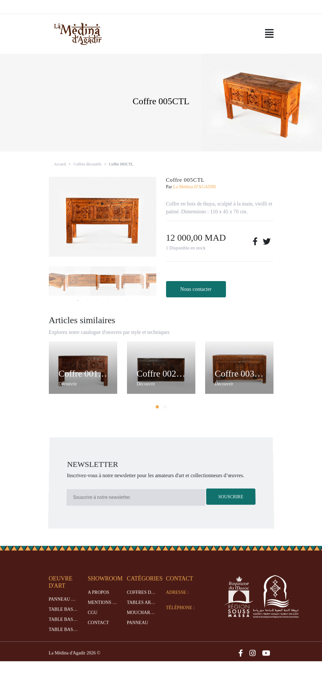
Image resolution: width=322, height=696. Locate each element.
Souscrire (230, 496)
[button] (157, 414)
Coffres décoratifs (88, 164)
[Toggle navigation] (269, 34)
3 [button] (97, 300)
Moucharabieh (141, 619)
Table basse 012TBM (63, 626)
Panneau (137, 629)
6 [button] (127, 300)
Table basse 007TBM (63, 616)
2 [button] (88, 300)
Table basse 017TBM (63, 636)
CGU (93, 619)
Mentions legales (102, 609)
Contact (98, 629)
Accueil (60, 164)
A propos (98, 599)
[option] (102, 217)
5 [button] (117, 300)
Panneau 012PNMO (63, 606)
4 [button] (107, 300)
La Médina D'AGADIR (194, 186)
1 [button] (78, 300)
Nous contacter (196, 289)
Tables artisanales (141, 609)
